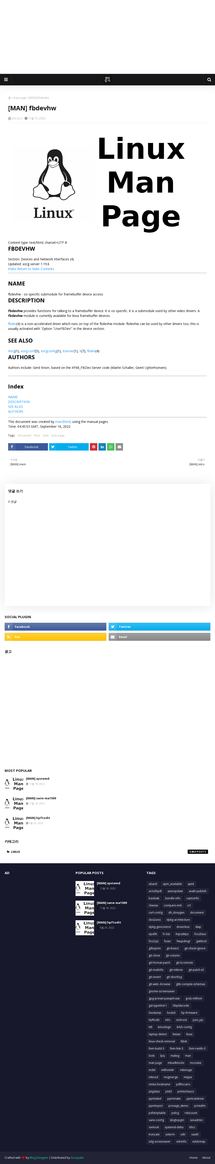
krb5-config (184, 1027)
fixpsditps (182, 934)
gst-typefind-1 (158, 1006)
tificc (192, 1127)
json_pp (198, 1020)
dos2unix (155, 920)
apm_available (172, 884)
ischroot (181, 1020)
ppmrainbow (195, 1099)
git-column (173, 955)
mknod (153, 1077)
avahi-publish (197, 891)
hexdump (155, 1013)
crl (189, 905)
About (206, 1158)
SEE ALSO (15, 406)
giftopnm (155, 948)
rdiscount (191, 1113)
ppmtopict (156, 1106)
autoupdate (175, 891)
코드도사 (16, 118)
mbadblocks (176, 1063)
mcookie (195, 1063)
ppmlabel (155, 1099)
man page (19, 98)
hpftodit (154, 1020)
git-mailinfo (156, 970)
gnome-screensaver (162, 991)
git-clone (154, 955)
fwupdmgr (183, 941)
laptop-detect (158, 1034)
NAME (13, 397)
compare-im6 (173, 905)
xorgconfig (49, 351)
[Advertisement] (107, 37)
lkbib (184, 1041)
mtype (188, 1077)
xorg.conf (28, 351)
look (152, 1056)
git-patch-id (196, 970)
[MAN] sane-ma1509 (41, 798)
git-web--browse (159, 984)
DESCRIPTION (19, 402)
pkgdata (154, 1091)
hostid (171, 1013)
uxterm (170, 1134)
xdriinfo (181, 1141)
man (46, 435)
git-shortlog (174, 977)
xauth (195, 1134)
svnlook (154, 1127)
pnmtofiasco (185, 1091)
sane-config (156, 1120)
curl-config (156, 912)
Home (194, 1158)
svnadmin (196, 1120)
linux (37, 435)
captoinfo (192, 898)
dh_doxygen (176, 912)
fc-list (166, 934)
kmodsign (164, 1027)
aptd (191, 884)
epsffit (153, 934)
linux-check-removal (162, 1041)
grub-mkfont (194, 998)
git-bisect (173, 948)
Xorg (11, 351)
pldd (168, 1091)
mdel (152, 1070)
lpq (162, 1056)
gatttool (201, 941)
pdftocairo (183, 1084)
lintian (176, 1034)
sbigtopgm (177, 1120)
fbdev (12, 324)
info (167, 1020)
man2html (62, 421)
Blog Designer (39, 1158)
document (24, 435)
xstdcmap (198, 1141)
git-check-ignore (195, 948)
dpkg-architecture (178, 920)
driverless (183, 927)
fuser (167, 941)
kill (150, 1027)
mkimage (186, 1070)
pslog (175, 1113)
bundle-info (172, 898)
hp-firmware (189, 1013)
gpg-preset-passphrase (164, 998)
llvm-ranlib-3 (197, 1048)
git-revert (155, 977)
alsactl (153, 884)
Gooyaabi (77, 1158)
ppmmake (174, 1099)
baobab (154, 898)
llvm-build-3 (156, 1048)
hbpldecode (181, 1006)
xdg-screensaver (160, 1141)
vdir (183, 1134)
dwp (198, 927)
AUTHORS (15, 411)
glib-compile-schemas (190, 984)
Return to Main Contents (35, 269)
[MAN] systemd (37, 778)
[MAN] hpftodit (38, 818)
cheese (153, 905)
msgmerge (171, 1077)
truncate (154, 1134)
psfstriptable (157, 1113)
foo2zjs (153, 941)
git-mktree (176, 970)
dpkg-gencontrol (160, 927)
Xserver (68, 351)
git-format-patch (159, 963)
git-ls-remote (184, 963)
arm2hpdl (155, 891)
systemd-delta (174, 1127)
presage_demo (178, 1106)
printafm (200, 1106)
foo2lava (200, 934)
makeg (175, 1056)
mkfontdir (167, 1070)
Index (12, 269)
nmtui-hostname (159, 1084)
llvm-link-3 (176, 1048)
